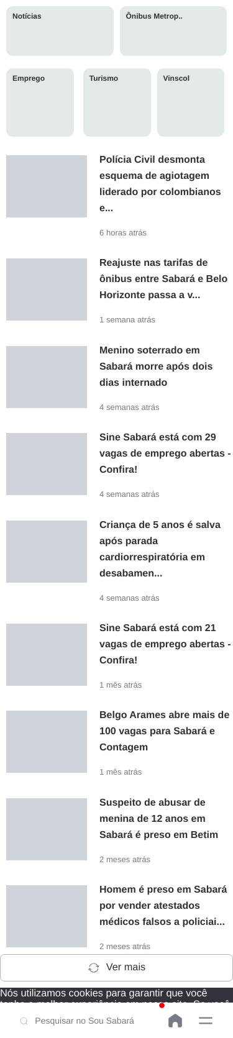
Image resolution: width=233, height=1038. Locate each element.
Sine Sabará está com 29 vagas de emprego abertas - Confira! (165, 453)
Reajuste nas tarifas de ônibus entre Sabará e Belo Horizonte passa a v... (163, 279)
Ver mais (116, 968)
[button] (206, 1021)
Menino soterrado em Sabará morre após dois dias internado (155, 366)
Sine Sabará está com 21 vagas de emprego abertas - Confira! (165, 644)
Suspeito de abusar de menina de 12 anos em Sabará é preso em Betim (158, 819)
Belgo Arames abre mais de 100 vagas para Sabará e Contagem (164, 731)
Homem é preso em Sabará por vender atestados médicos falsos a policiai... (163, 906)
